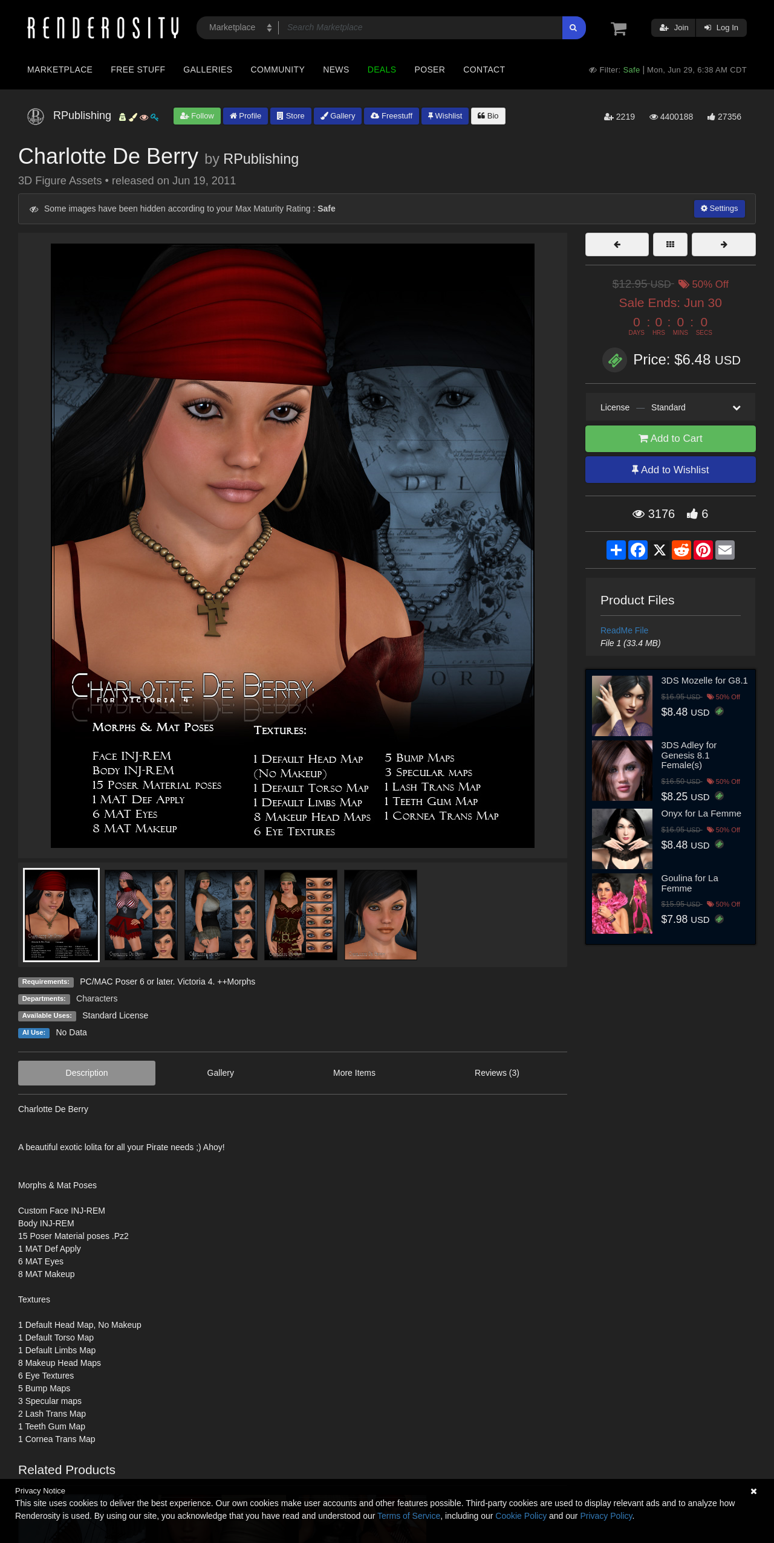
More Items (354, 1073)
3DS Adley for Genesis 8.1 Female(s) (689, 755)
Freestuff (391, 115)
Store (291, 115)
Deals (382, 69)
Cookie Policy (521, 1516)
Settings (719, 208)
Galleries (207, 69)
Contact (484, 69)
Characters (96, 998)
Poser (429, 69)
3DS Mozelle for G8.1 (705, 680)
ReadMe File (624, 630)
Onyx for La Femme (702, 813)
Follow (197, 115)
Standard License (115, 1015)
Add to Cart (671, 438)
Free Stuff (138, 69)
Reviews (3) (497, 1073)
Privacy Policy (606, 1516)
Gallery (338, 115)
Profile (245, 115)
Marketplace (60, 69)
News (336, 69)
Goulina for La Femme (690, 883)
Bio (488, 115)
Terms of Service (408, 1516)
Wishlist (445, 115)
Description (87, 1073)
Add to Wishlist (670, 470)
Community (278, 69)
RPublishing (261, 159)
